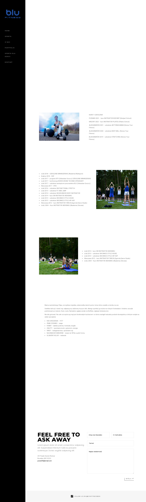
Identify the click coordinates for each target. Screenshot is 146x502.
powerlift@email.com (45, 461)
